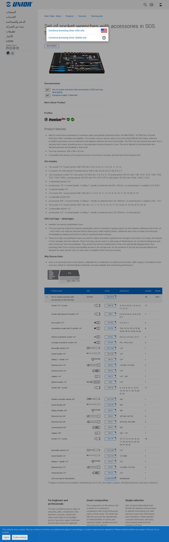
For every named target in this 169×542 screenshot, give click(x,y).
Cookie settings (20, 537)
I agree (6, 537)
